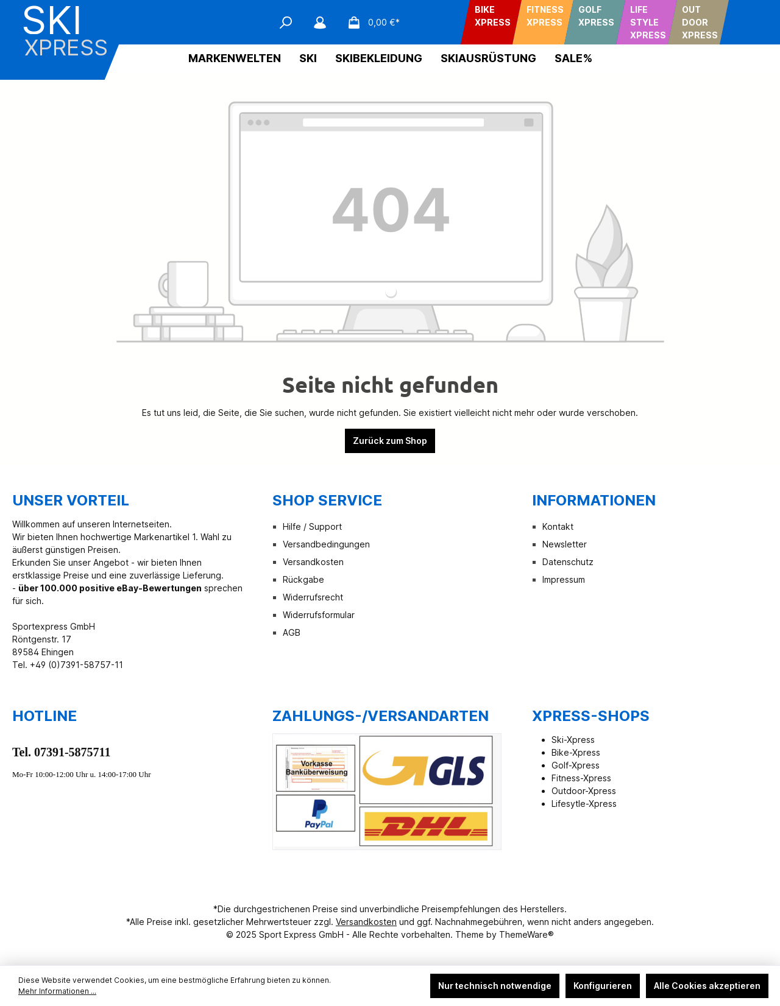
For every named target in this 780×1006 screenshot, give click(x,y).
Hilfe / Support (312, 526)
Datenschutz (568, 562)
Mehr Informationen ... (57, 991)
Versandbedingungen (326, 544)
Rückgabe (303, 579)
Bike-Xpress (575, 752)
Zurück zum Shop (390, 440)
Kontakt (557, 526)
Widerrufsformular (319, 615)
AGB (291, 632)
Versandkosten (313, 562)
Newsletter (564, 544)
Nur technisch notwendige (494, 985)
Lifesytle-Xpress (584, 803)
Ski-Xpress (573, 739)
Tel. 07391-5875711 (61, 752)
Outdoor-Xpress (583, 791)
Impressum (563, 579)
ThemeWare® (526, 934)
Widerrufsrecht (313, 597)
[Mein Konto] (320, 22)
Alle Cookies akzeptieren (707, 985)
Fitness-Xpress (581, 778)
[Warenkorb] (370, 22)
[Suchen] (286, 22)
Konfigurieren (602, 985)
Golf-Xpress (575, 765)
